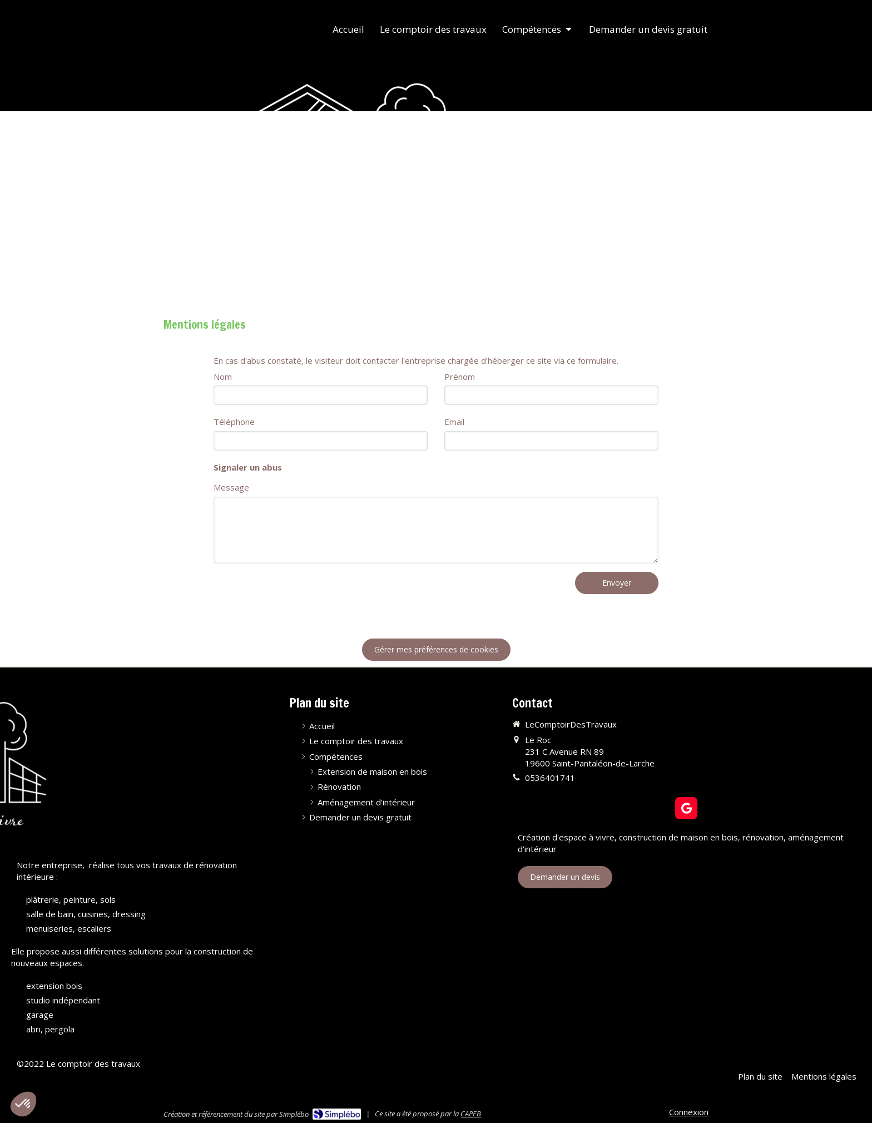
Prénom (459, 376)
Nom (223, 376)
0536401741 (550, 777)
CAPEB (470, 1114)
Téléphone (234, 421)
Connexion (688, 1111)
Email (454, 421)
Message (231, 487)
